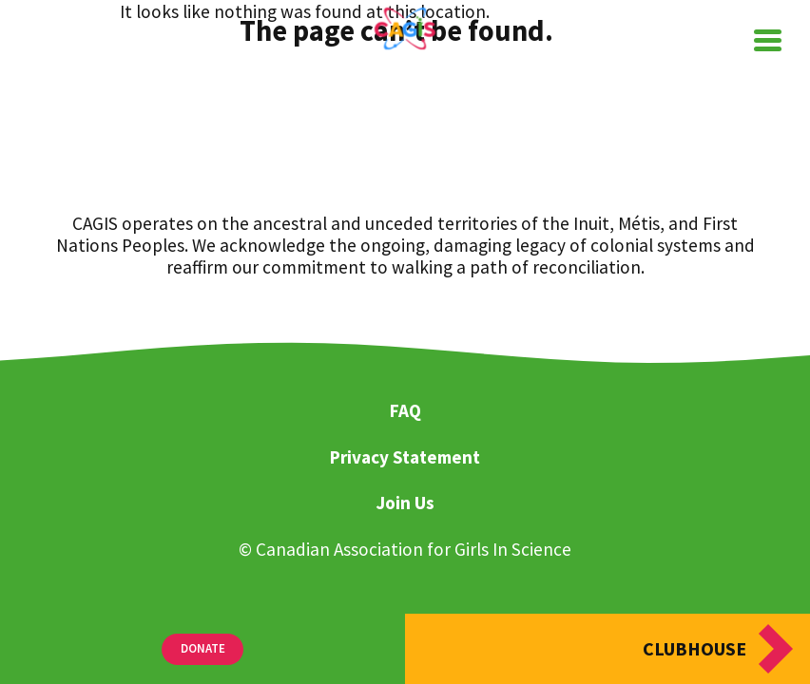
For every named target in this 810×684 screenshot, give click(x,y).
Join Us (405, 504)
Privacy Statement (405, 458)
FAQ (405, 412)
